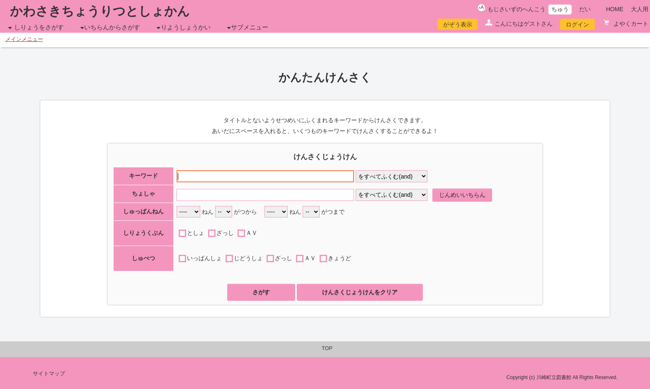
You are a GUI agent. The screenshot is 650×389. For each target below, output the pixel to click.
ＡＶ (251, 233)
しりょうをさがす (39, 27)
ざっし (225, 233)
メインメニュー (24, 39)
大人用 (639, 9)
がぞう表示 (457, 24)
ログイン (577, 24)
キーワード (143, 175)
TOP (327, 348)
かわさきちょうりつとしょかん (100, 11)
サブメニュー (249, 27)
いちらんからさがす (112, 27)
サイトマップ (49, 374)
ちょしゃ (143, 193)
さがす (261, 292)
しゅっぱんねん (143, 211)
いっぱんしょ (204, 258)
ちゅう (560, 9)
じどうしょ (248, 258)
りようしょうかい (186, 27)
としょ (195, 233)
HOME (614, 9)
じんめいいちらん (462, 194)
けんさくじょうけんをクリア (360, 292)
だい (585, 9)
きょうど (339, 258)
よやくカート (630, 23)
